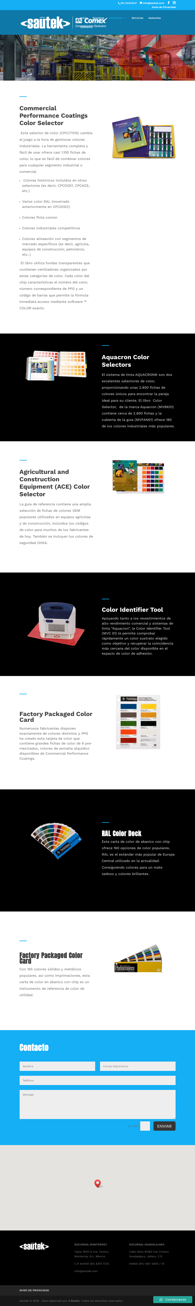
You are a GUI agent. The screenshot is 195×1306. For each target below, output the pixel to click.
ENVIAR (164, 1126)
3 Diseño (74, 1300)
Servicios (137, 18)
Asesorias (154, 18)
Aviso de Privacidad (164, 7)
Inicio (84, 18)
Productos (116, 18)
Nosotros (98, 18)
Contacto (86, 27)
